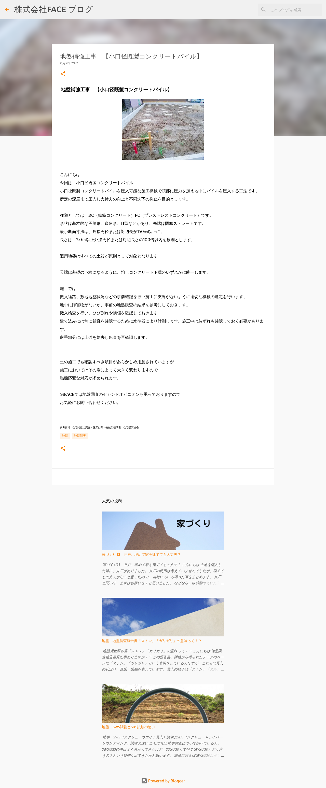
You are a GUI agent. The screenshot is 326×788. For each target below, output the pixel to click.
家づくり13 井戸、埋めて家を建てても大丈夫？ (141, 554)
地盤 (65, 435)
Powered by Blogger (163, 781)
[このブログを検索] (295, 10)
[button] (63, 74)
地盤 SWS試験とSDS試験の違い (128, 727)
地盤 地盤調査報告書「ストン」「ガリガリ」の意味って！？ (152, 641)
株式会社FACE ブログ (53, 9)
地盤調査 (80, 435)
